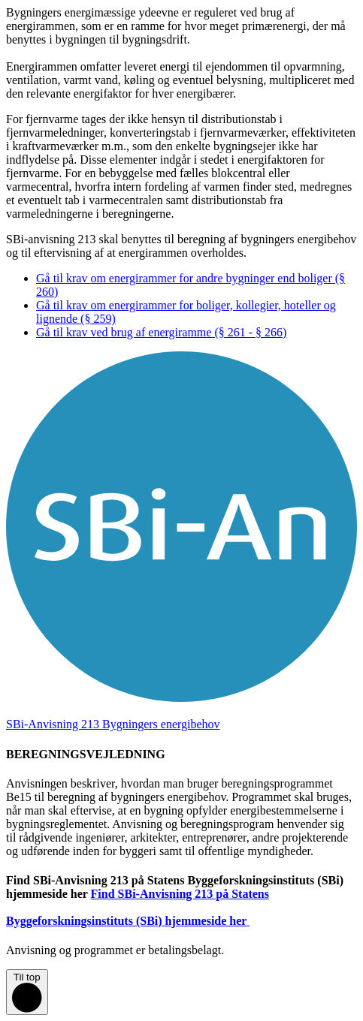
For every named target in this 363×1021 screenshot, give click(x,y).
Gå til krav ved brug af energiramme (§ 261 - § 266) (161, 332)
